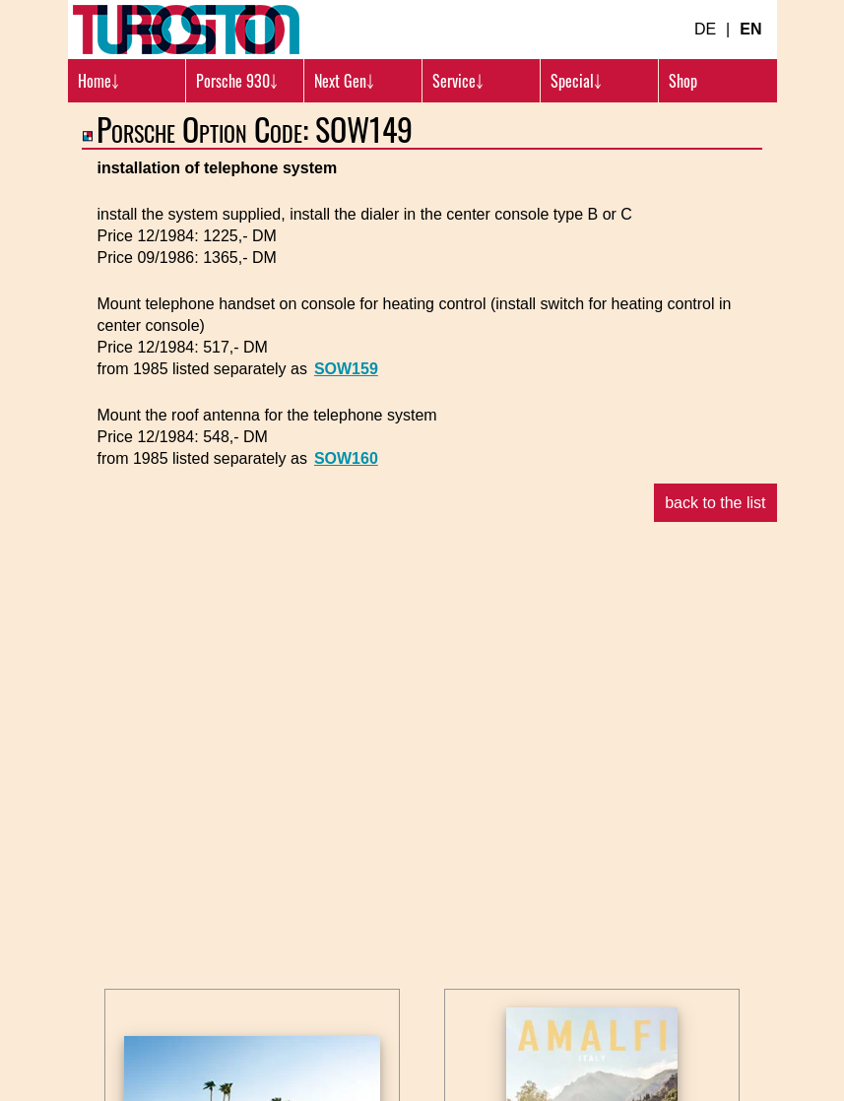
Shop (683, 81)
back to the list (715, 502)
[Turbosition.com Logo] (186, 29)
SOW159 (346, 368)
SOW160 (346, 458)
